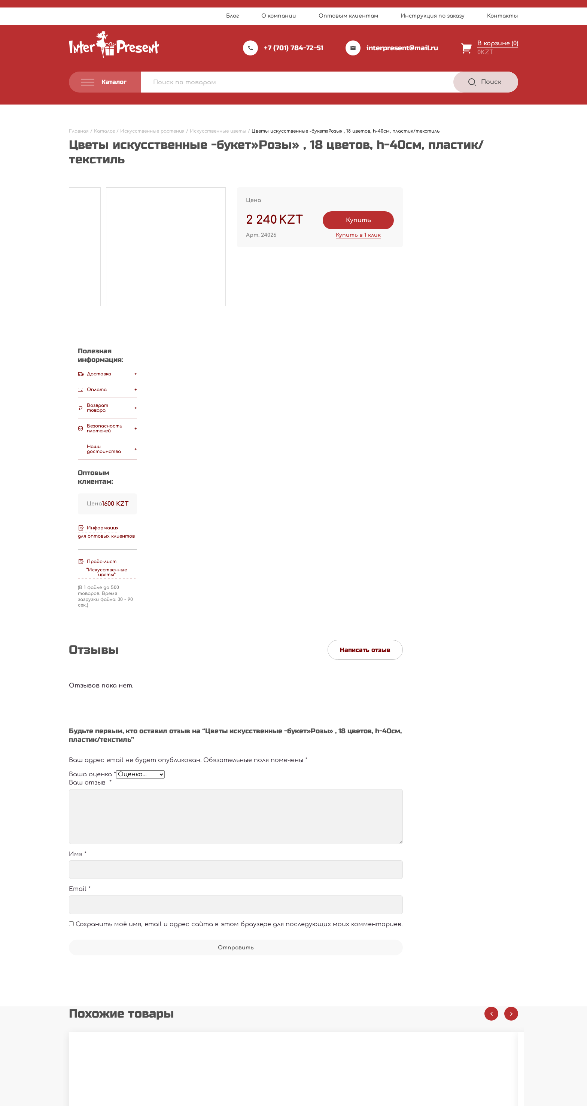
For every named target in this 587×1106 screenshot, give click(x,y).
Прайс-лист (240, 999)
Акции (232, 1029)
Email (80, 617)
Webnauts (301, 1081)
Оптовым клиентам (348, 16)
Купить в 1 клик (358, 235)
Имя (77, 582)
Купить (358, 220)
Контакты (502, 16)
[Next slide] (511, 742)
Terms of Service (358, 1098)
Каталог (315, 999)
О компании (278, 16)
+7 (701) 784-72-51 (283, 47)
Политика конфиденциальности (109, 1060)
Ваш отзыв (90, 511)
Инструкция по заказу (433, 16)
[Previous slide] (491, 742)
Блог (232, 16)
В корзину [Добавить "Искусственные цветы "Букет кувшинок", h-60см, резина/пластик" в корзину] (171, 916)
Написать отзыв (365, 368)
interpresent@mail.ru (392, 47)
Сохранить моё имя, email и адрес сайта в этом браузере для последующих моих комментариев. (239, 652)
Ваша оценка (92, 498)
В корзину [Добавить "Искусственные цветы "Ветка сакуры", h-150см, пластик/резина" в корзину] (325, 916)
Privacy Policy (317, 1098)
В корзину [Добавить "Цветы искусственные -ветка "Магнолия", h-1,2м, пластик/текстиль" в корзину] (478, 916)
